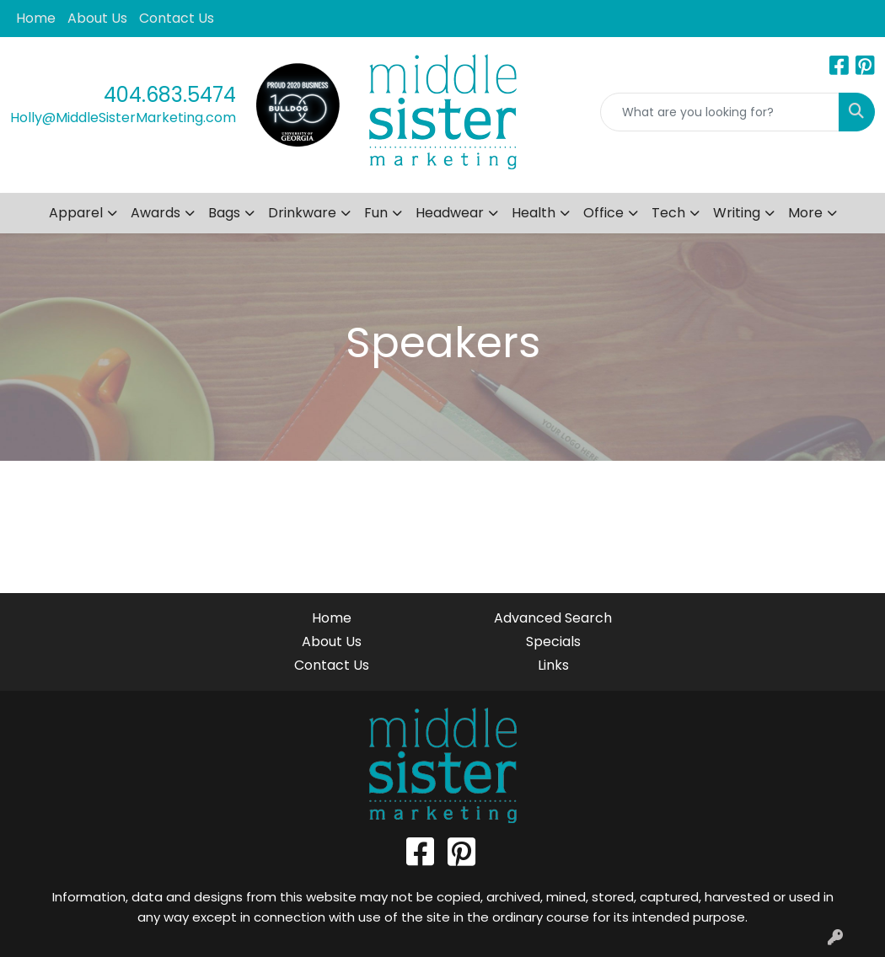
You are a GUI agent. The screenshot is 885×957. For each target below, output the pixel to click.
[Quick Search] (719, 112)
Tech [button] (668, 212)
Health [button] (533, 212)
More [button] (805, 212)
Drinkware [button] (302, 212)
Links (553, 665)
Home (36, 18)
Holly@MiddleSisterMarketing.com (123, 117)
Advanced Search (553, 618)
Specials (553, 641)
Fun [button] (376, 212)
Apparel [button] (76, 212)
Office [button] (603, 212)
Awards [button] (155, 212)
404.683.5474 (170, 95)
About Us (97, 18)
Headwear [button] (450, 212)
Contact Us (176, 18)
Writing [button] (736, 212)
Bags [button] (224, 212)
